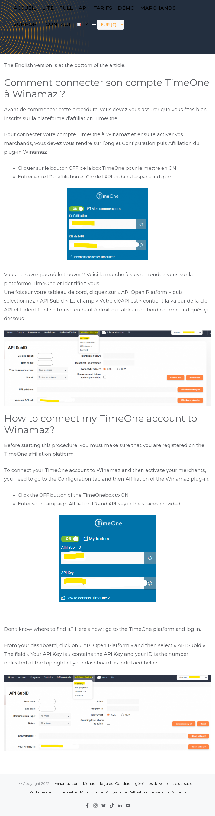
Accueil (25, 8)
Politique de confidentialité (54, 792)
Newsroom (159, 792)
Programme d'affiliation (126, 792)
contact (58, 24)
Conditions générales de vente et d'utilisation (155, 783)
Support (27, 24)
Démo (126, 8)
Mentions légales (98, 783)
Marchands (158, 8)
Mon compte (91, 792)
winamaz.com (67, 783)
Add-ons (178, 792)
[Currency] (110, 25)
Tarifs (102, 8)
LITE (48, 8)
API (83, 8)
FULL (66, 8)
